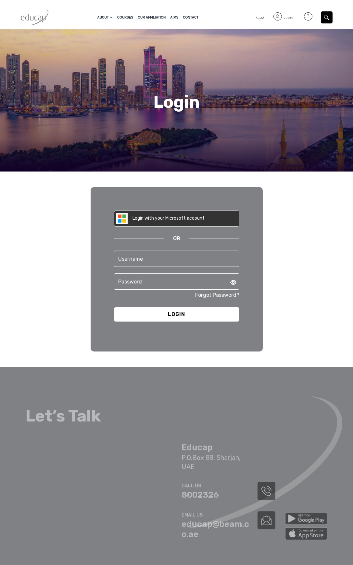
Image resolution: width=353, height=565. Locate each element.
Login (283, 17)
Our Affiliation (152, 17)
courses (125, 17)
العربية (261, 17)
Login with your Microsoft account (160, 218)
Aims (174, 17)
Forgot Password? (217, 295)
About (103, 17)
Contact (190, 17)
